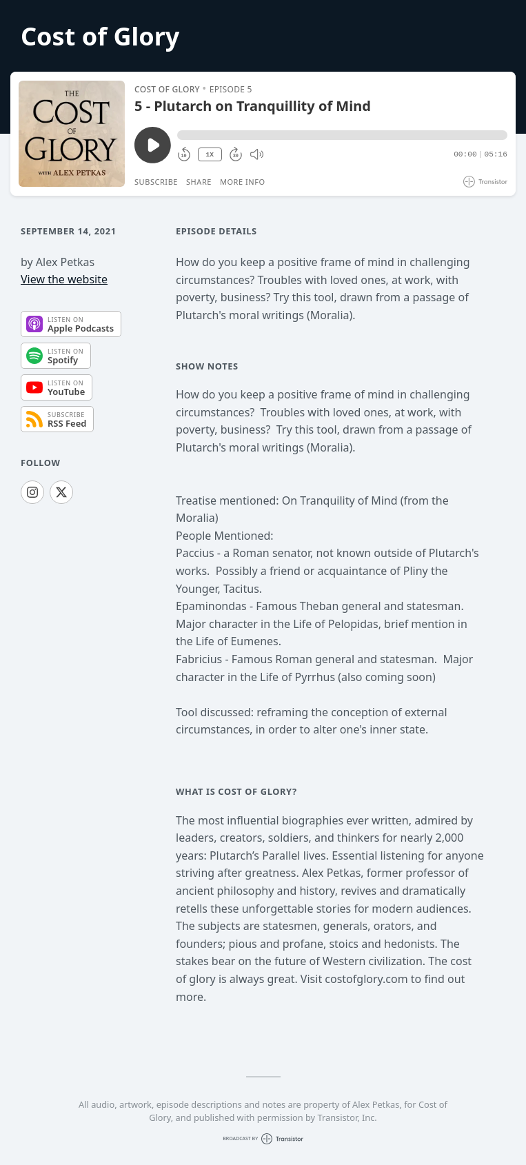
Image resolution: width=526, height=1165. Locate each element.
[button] (342, 135)
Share (199, 181)
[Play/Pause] (72, 134)
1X (209, 155)
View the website (64, 279)
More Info (242, 181)
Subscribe (156, 181)
